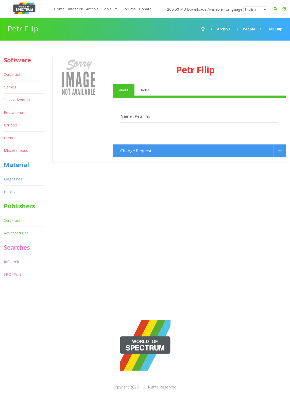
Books (9, 191)
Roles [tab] (145, 90)
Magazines (13, 178)
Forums (129, 8)
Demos (10, 137)
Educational (14, 112)
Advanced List (16, 232)
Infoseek (75, 8)
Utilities (10, 124)
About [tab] (123, 90)
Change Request (135, 151)
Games (10, 86)
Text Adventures (18, 99)
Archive (92, 8)
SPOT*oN (12, 274)
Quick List (12, 74)
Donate (145, 8)
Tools (107, 8)
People (249, 29)
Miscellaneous (16, 150)
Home (59, 8)
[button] (284, 8)
